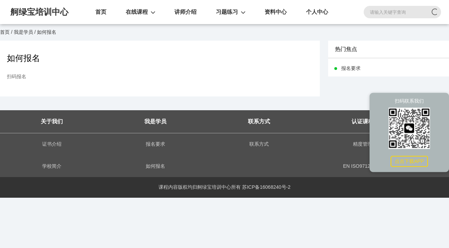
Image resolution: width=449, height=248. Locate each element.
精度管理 (362, 144)
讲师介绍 (185, 12)
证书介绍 (51, 144)
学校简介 (51, 166)
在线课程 (137, 12)
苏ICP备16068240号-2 (266, 187)
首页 (100, 12)
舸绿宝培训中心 (39, 12)
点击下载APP (409, 161)
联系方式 (259, 144)
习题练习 (227, 12)
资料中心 (276, 12)
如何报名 (155, 166)
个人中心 (317, 12)
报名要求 (155, 144)
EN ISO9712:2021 (362, 166)
